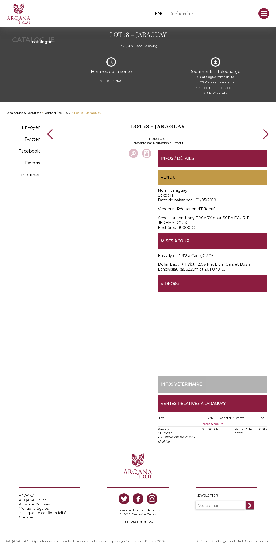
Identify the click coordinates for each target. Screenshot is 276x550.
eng (160, 13)
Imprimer (30, 174)
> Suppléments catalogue (215, 88)
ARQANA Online (33, 500)
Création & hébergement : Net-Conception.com (234, 541)
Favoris (32, 163)
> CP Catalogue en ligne (215, 82)
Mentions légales (34, 508)
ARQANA (26, 495)
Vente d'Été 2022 (57, 113)
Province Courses (34, 504)
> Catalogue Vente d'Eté (215, 77)
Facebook (29, 151)
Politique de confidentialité (43, 513)
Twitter (32, 139)
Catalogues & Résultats (23, 113)
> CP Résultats (215, 93)
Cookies (26, 517)
